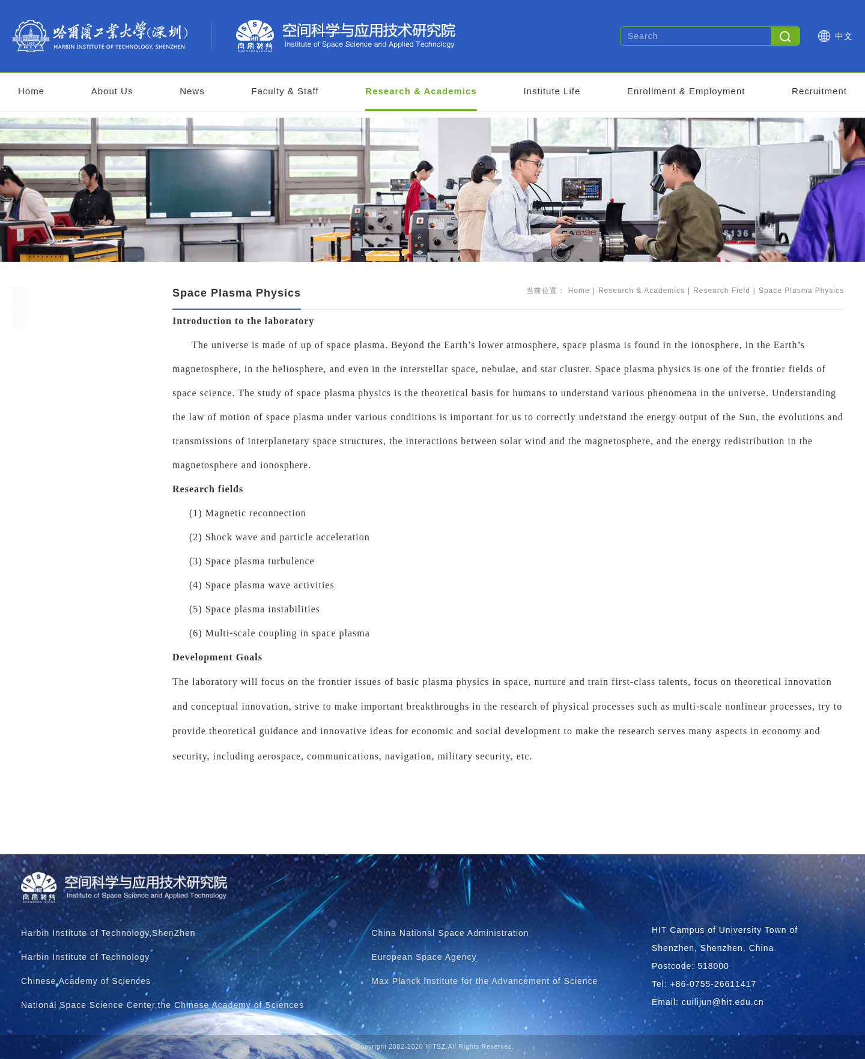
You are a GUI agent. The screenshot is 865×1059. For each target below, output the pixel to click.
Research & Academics (420, 91)
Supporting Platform (84, 629)
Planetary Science (78, 437)
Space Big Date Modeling (93, 389)
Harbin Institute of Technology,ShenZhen (108, 933)
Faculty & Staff (284, 91)
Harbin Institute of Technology (85, 957)
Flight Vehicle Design (84, 533)
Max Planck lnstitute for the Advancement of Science (484, 981)
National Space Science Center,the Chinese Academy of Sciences (162, 1005)
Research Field (72, 365)
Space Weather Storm (86, 413)
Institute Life (551, 91)
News (192, 91)
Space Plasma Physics (90, 509)
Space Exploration (79, 461)
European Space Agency (423, 957)
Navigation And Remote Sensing (107, 485)
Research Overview (82, 341)
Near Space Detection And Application (119, 557)
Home (31, 91)
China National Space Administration (450, 933)
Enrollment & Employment (686, 91)
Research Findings (81, 605)
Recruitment (819, 91)
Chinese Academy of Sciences (86, 981)
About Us (112, 91)
